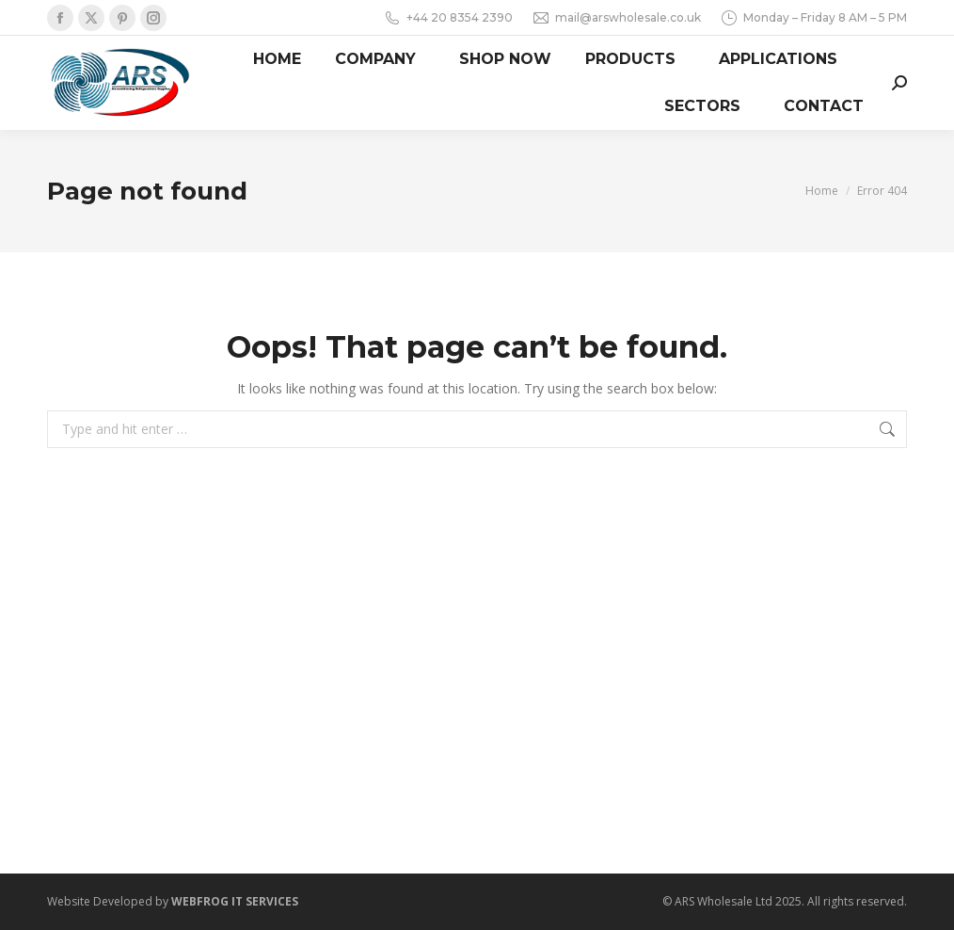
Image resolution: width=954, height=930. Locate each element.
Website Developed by (172, 901)
